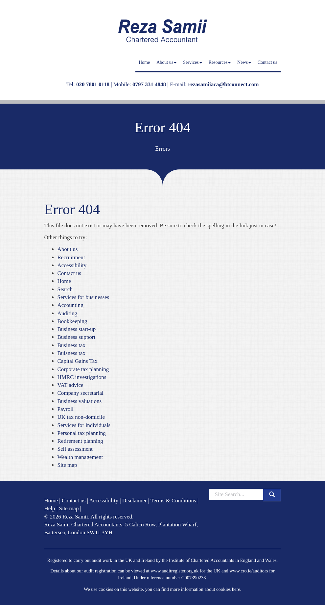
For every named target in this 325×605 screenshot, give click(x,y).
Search (65, 289)
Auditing (67, 313)
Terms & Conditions (173, 500)
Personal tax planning (82, 433)
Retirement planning (80, 441)
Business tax (71, 345)
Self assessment (75, 449)
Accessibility (72, 265)
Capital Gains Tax (78, 361)
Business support (77, 337)
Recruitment (71, 257)
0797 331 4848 (149, 84)
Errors (162, 148)
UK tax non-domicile (81, 417)
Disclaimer (134, 500)
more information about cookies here (205, 589)
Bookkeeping (72, 321)
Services (192, 62)
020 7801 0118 (92, 84)
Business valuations (80, 401)
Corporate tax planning (83, 369)
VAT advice (70, 385)
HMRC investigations (82, 377)
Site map (67, 465)
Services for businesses (83, 297)
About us (166, 62)
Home (144, 62)
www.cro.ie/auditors (248, 570)
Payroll (66, 409)
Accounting (70, 305)
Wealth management (80, 457)
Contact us (267, 62)
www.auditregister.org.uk (174, 570)
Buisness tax (71, 353)
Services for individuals (84, 425)
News (244, 62)
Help (49, 508)
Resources (220, 62)
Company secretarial (81, 393)
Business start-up (77, 329)
